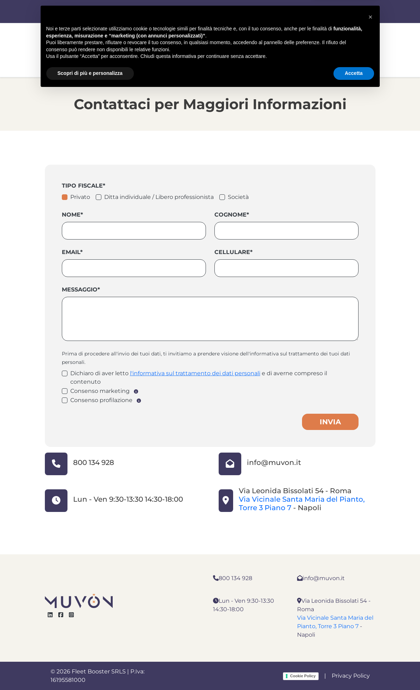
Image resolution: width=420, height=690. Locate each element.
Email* (72, 252)
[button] (370, 614)
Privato (80, 197)
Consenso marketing (100, 391)
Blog (361, 56)
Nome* (72, 214)
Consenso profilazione (101, 400)
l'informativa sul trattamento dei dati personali (195, 373)
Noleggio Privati (231, 56)
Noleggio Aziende (165, 56)
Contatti (283, 56)
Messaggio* (81, 289)
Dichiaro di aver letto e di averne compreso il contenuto (198, 377)
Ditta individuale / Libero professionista (159, 197)
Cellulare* (233, 252)
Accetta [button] (354, 670)
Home (115, 56)
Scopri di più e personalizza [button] (90, 670)
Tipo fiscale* (83, 185)
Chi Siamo (325, 56)
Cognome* (231, 214)
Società (238, 197)
